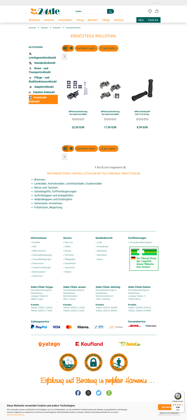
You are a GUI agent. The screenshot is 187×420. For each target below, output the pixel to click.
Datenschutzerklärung (15, 415)
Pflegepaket (70, 259)
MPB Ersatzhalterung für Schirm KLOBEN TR (110, 113)
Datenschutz (38, 263)
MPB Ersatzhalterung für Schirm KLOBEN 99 (78, 113)
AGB (34, 246)
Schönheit (69, 255)
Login (155, 3)
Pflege (106, 20)
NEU (141, 20)
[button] (156, 11)
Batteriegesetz (38, 272)
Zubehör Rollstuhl (42, 92)
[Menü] (182, 392)
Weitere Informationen (169, 413)
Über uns (69, 242)
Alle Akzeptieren (169, 407)
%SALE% (153, 20)
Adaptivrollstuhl (41, 86)
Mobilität (34, 20)
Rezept (68, 251)
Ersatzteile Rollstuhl (38, 99)
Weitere (119, 20)
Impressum (37, 276)
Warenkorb (102, 255)
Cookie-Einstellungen (41, 267)
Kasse (100, 259)
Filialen (68, 246)
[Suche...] (110, 11)
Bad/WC (93, 20)
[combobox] (86, 48)
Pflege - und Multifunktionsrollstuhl (43, 79)
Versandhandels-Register (141, 242)
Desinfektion (70, 263)
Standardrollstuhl (42, 63)
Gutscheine (70, 267)
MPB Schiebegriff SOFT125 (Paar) (142, 112)
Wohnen (49, 20)
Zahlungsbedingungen (42, 255)
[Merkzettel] (150, 11)
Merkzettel (102, 251)
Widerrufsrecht (39, 251)
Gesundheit (65, 20)
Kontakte (36, 242)
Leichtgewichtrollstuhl (42, 56)
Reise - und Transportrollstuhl (40, 70)
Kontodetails (102, 246)
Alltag (80, 20)
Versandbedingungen (41, 259)
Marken (68, 272)
